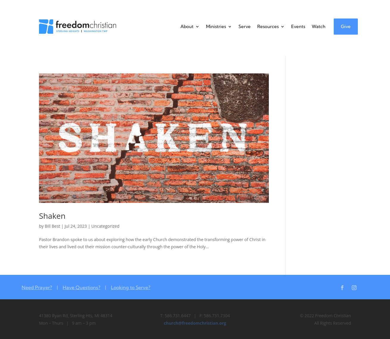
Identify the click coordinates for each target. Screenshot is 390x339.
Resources (268, 26)
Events (298, 26)
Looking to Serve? (126, 287)
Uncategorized (105, 226)
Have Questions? (77, 287)
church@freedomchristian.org (195, 323)
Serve (244, 26)
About (187, 26)
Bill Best (52, 226)
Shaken (52, 215)
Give (346, 26)
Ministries (216, 26)
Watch (318, 26)
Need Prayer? (33, 287)
